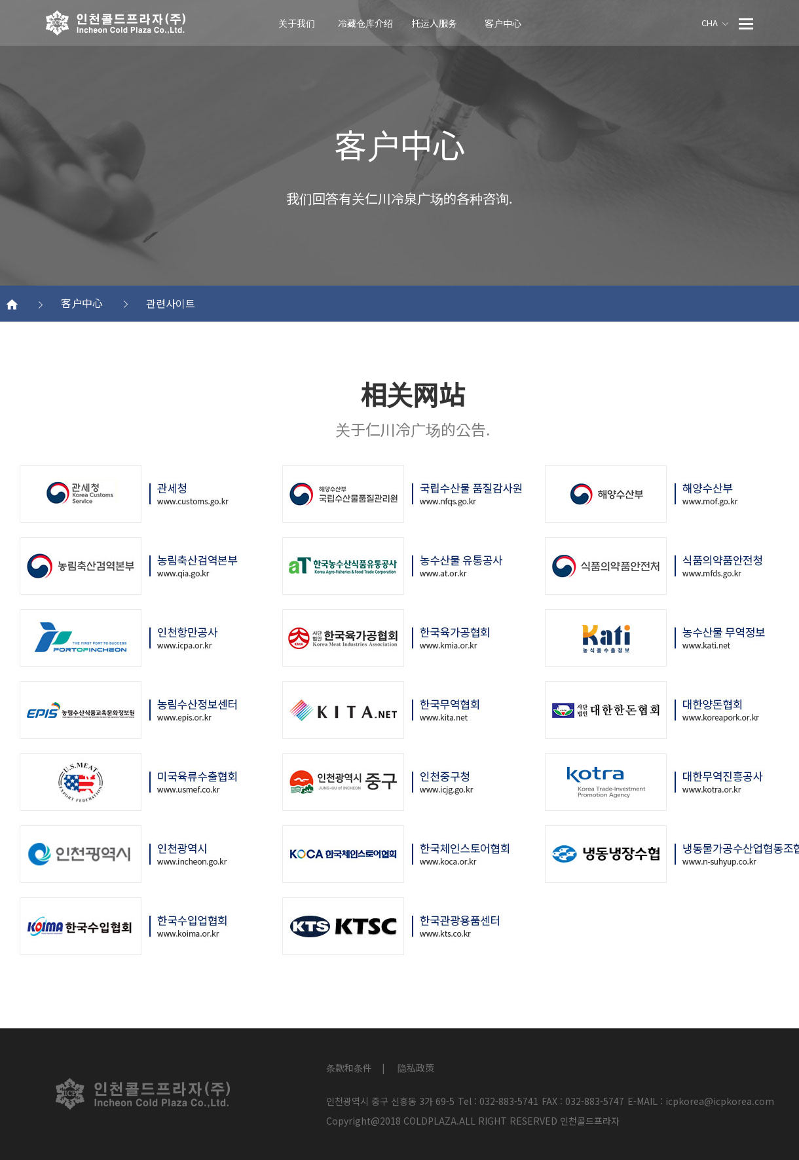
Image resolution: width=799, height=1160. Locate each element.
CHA (714, 22)
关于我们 (296, 22)
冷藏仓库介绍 (365, 22)
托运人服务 (434, 22)
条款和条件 (349, 1067)
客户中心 (503, 22)
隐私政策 (416, 1067)
